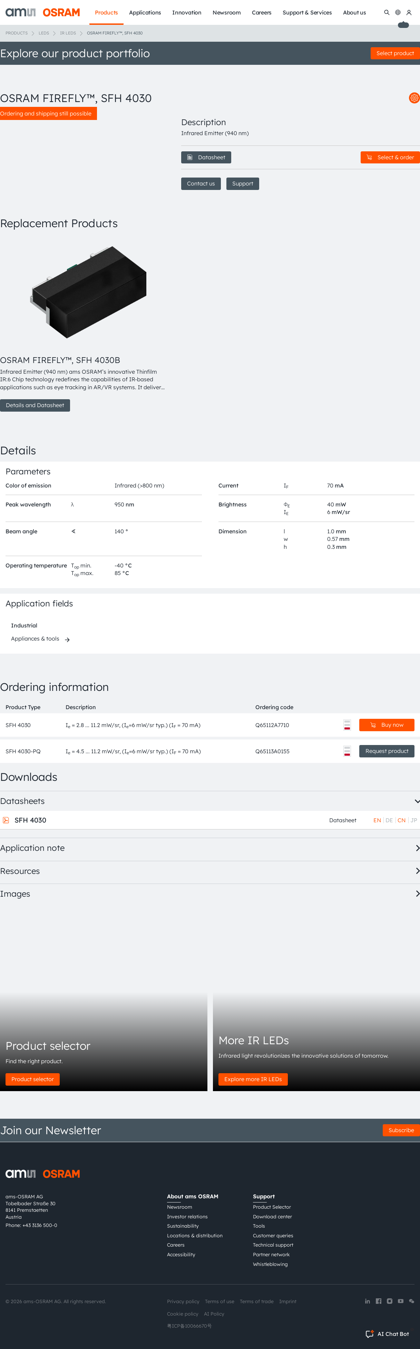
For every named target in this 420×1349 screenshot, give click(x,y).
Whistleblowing (270, 1264)
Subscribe (401, 1130)
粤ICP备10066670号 (189, 1326)
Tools (259, 1226)
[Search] (386, 12)
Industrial (24, 625)
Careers (176, 1245)
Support (242, 183)
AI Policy (214, 1314)
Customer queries (273, 1235)
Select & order (390, 157)
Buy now (386, 724)
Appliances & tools (35, 638)
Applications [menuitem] (145, 12)
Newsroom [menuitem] (227, 12)
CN (402, 820)
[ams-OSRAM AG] (43, 12)
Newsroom (179, 1207)
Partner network (271, 1254)
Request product (387, 750)
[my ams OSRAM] (408, 12)
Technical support (273, 1245)
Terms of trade (257, 1301)
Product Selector (272, 1207)
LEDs (44, 33)
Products (17, 33)
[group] (82, 324)
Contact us (201, 183)
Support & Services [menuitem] (307, 12)
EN (377, 820)
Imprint (287, 1301)
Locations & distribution (195, 1235)
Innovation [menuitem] (187, 12)
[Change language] (397, 12)
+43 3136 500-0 (39, 1225)
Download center (272, 1217)
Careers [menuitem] (262, 12)
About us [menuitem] (354, 12)
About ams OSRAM (192, 1196)
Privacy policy (183, 1301)
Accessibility (181, 1254)
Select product (395, 53)
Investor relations (187, 1217)
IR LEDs (68, 33)
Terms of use (219, 1301)
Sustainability (183, 1226)
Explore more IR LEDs (253, 1079)
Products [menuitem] (106, 12)
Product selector (32, 1079)
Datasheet (206, 157)
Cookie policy (182, 1314)
